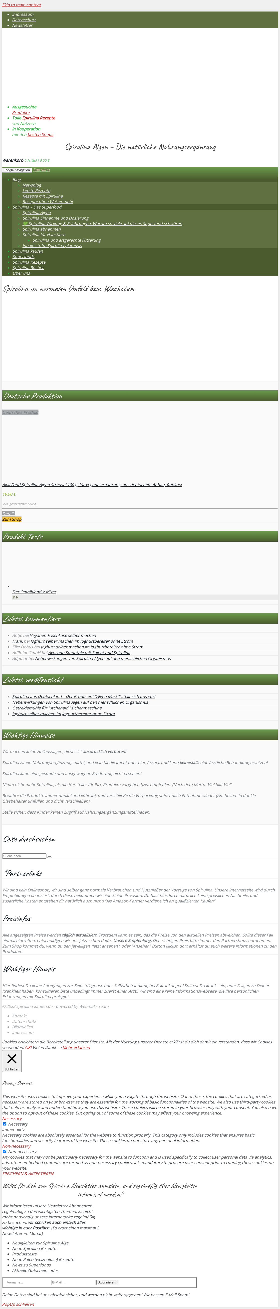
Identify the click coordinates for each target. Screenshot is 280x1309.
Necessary (17, 1124)
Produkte (20, 112)
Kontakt (19, 1016)
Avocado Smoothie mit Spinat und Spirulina (89, 652)
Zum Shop (11, 519)
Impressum (22, 14)
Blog (16, 179)
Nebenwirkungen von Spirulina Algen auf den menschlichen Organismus (103, 658)
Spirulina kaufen (27, 251)
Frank (17, 641)
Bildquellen (22, 1027)
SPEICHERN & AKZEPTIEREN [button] (27, 1173)
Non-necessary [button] (16, 1146)
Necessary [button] (11, 1118)
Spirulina (41, 169)
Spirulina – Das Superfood (36, 207)
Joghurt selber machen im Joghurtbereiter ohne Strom (81, 641)
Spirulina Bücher (28, 267)
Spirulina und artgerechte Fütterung (66, 240)
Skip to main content (21, 5)
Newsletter (22, 25)
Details (8, 513)
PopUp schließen (18, 1304)
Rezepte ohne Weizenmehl (47, 201)
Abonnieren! (107, 1282)
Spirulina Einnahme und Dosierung (55, 218)
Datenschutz (24, 20)
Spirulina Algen (36, 212)
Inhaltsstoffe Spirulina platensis (52, 245)
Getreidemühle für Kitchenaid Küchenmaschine (57, 708)
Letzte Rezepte (36, 190)
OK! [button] (28, 1047)
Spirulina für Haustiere (43, 234)
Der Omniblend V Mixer (34, 592)
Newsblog (31, 185)
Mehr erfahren (76, 1047)
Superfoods (23, 256)
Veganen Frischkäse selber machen (63, 635)
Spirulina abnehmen (41, 229)
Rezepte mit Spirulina (42, 196)
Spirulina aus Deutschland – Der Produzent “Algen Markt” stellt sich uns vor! (83, 696)
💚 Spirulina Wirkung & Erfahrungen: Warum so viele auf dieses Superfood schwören (102, 223)
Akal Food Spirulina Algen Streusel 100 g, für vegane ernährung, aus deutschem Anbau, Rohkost (92, 484)
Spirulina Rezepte (38, 118)
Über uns (21, 273)
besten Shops (40, 134)
